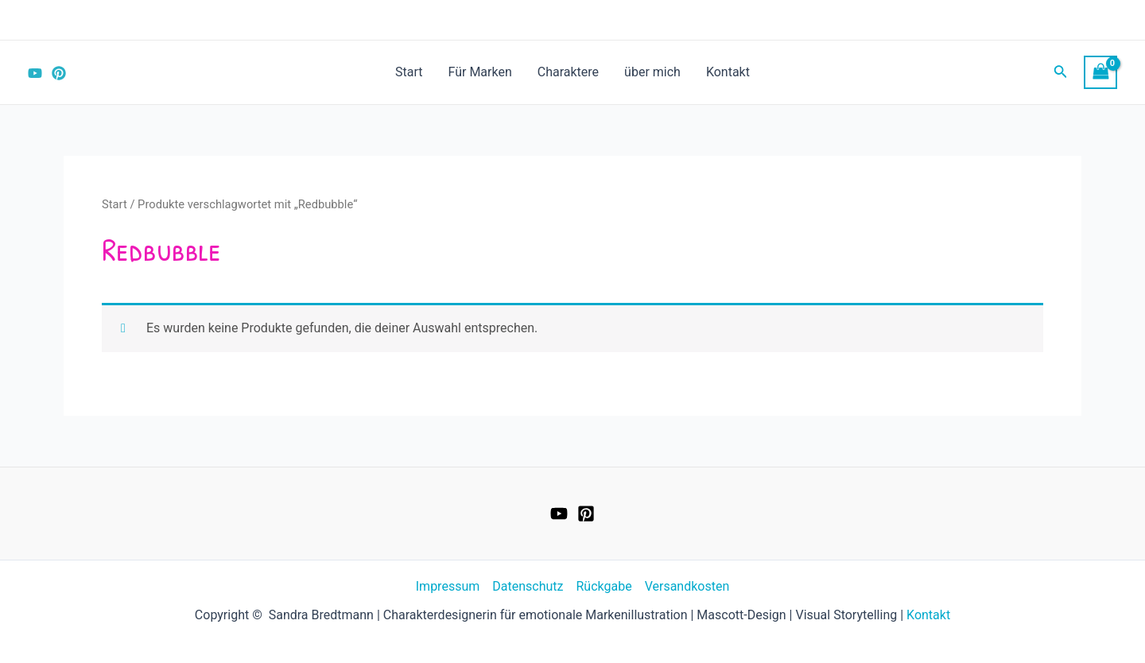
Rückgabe (603, 586)
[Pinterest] (59, 73)
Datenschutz (527, 586)
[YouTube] (35, 73)
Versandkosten (687, 586)
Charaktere (568, 71)
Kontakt (728, 71)
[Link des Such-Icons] (1061, 73)
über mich (652, 71)
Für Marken (480, 71)
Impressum (448, 586)
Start (408, 71)
